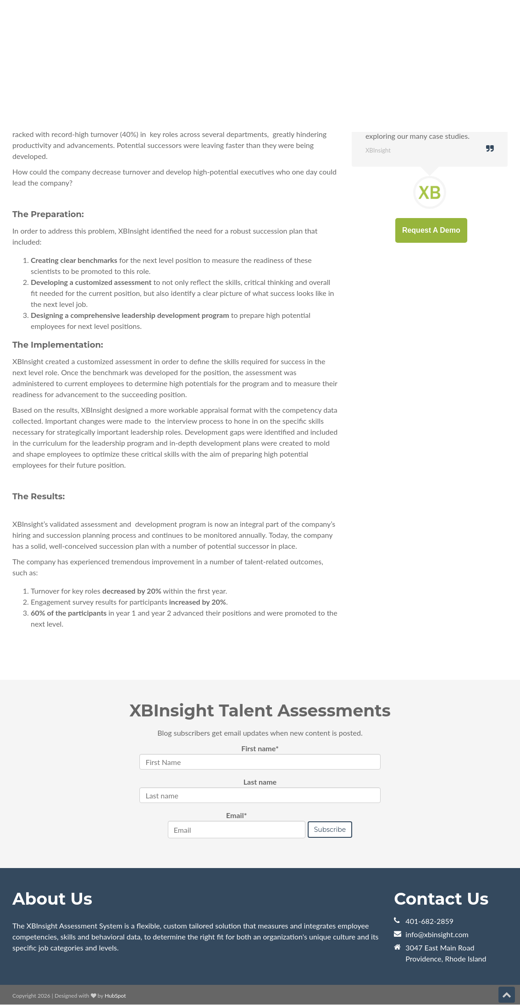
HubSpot (115, 995)
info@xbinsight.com (436, 934)
